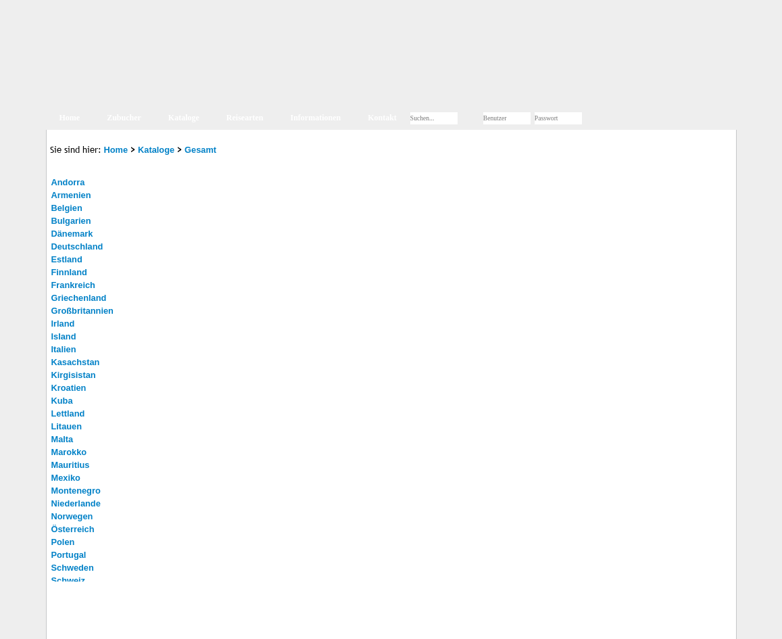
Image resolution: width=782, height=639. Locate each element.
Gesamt (200, 150)
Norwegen (72, 516)
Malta (62, 439)
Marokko (69, 452)
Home (69, 117)
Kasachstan (75, 362)
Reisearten (245, 117)
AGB (203, 621)
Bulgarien (71, 221)
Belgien (66, 208)
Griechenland (79, 298)
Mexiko (65, 478)
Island (63, 336)
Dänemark (72, 234)
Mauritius (70, 465)
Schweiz (68, 580)
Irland (63, 323)
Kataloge (183, 117)
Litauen (66, 426)
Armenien (71, 195)
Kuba (62, 401)
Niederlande (76, 503)
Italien (63, 349)
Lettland (68, 413)
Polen (63, 542)
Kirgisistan (73, 375)
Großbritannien (82, 311)
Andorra (68, 182)
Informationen (316, 117)
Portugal (69, 555)
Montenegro (76, 491)
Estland (66, 259)
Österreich (73, 529)
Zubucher (124, 117)
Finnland (69, 272)
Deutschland (77, 246)
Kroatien (69, 388)
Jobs (229, 621)
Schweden (72, 568)
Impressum (125, 621)
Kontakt (382, 117)
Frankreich (73, 285)
